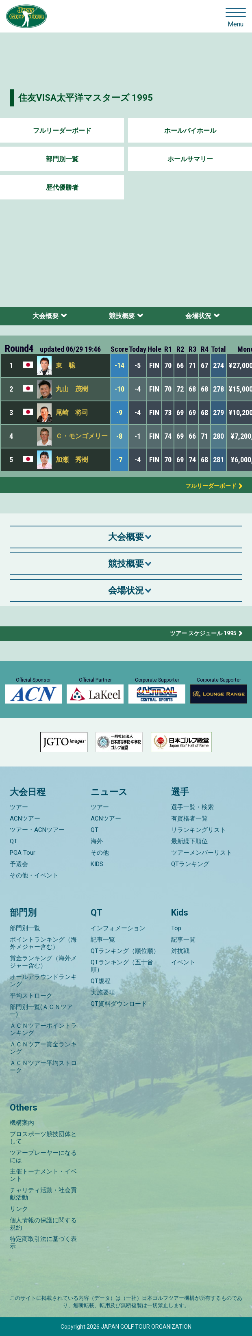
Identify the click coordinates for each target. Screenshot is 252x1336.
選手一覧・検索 (192, 807)
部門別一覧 (62, 159)
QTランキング (190, 864)
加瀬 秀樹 (72, 459)
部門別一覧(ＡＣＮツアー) (41, 1010)
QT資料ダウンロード (119, 1003)
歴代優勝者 (62, 187)
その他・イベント (34, 875)
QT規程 (101, 981)
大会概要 (46, 316)
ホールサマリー (190, 159)
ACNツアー (25, 818)
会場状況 (198, 316)
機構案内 (22, 1122)
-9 (119, 412)
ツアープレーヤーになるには (43, 1156)
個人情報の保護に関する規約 (43, 1224)
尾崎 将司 (72, 412)
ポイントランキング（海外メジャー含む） (43, 943)
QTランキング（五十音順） (122, 966)
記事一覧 (103, 939)
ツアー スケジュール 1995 (203, 633)
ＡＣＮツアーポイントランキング (43, 1029)
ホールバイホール (190, 130)
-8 (119, 436)
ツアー (19, 807)
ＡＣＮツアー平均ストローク (43, 1066)
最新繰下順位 (189, 841)
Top (176, 928)
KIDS (97, 864)
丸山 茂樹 (72, 389)
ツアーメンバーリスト (201, 852)
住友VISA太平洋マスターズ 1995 (85, 98)
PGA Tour (22, 852)
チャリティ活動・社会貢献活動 (43, 1194)
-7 (119, 459)
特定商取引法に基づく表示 (43, 1242)
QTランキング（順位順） (125, 951)
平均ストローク (31, 995)
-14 (119, 365)
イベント (183, 962)
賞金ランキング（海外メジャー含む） (43, 962)
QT (13, 841)
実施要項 (103, 992)
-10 (119, 389)
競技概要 (122, 316)
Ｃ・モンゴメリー (82, 436)
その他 (100, 852)
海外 (97, 841)
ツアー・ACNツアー (37, 830)
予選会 (19, 864)
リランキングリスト (198, 830)
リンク (19, 1209)
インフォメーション (118, 928)
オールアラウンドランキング (43, 980)
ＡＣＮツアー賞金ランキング (43, 1048)
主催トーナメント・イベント (43, 1175)
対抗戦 (180, 951)
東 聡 (65, 365)
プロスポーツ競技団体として (43, 1137)
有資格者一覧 (189, 818)
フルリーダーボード (62, 130)
